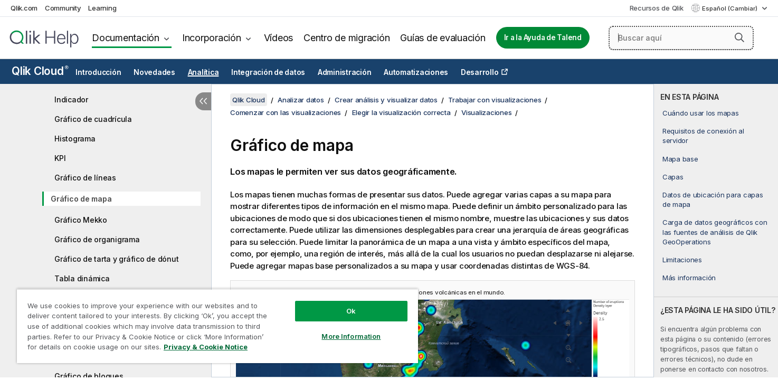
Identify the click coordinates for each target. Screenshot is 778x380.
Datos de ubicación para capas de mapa (712, 199)
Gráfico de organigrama (97, 239)
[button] (739, 37)
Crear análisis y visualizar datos (386, 100)
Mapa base (680, 159)
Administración (345, 72)
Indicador (71, 99)
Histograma (75, 138)
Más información (689, 277)
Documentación (125, 37)
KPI (59, 158)
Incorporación (211, 37)
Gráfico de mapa (81, 198)
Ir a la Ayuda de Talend (543, 37)
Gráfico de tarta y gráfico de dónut (116, 258)
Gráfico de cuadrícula (93, 119)
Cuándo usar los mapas (700, 113)
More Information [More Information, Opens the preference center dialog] (351, 336)
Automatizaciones (416, 72)
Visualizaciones (486, 112)
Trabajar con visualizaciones (494, 100)
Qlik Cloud (40, 71)
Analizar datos (301, 100)
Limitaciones (682, 259)
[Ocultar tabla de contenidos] (203, 101)
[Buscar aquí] (681, 38)
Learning (102, 8)
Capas (673, 177)
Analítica (203, 72)
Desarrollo (480, 72)
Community (63, 8)
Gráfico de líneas (85, 177)
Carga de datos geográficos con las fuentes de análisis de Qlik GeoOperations (714, 231)
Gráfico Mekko (80, 219)
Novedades (154, 72)
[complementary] (716, 230)
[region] (217, 326)
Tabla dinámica (82, 278)
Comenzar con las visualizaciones (285, 112)
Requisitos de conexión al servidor (703, 136)
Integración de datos (268, 72)
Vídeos (278, 37)
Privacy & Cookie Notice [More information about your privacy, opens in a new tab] (206, 347)
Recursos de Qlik (657, 8)
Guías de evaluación (442, 37)
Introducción (98, 72)
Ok (351, 311)
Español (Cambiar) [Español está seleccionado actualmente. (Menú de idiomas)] (730, 8)
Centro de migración (346, 37)
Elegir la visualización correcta (401, 112)
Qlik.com (24, 8)
